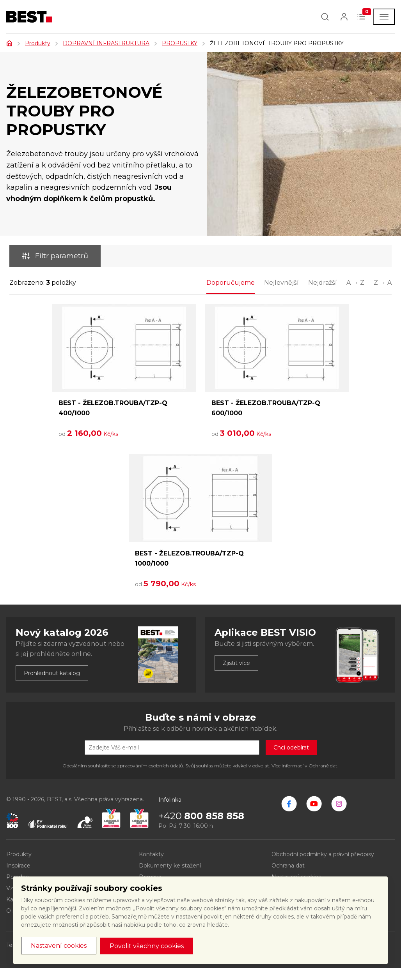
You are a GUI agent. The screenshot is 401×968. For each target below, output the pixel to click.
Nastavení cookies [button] (59, 945)
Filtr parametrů (55, 256)
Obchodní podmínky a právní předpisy (322, 854)
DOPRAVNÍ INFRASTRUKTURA (106, 43)
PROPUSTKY (179, 43)
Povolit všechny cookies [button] (147, 946)
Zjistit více (236, 662)
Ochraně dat (323, 766)
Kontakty (151, 854)
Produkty (37, 43)
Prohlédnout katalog (52, 673)
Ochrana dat (288, 865)
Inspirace (18, 865)
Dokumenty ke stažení (170, 865)
